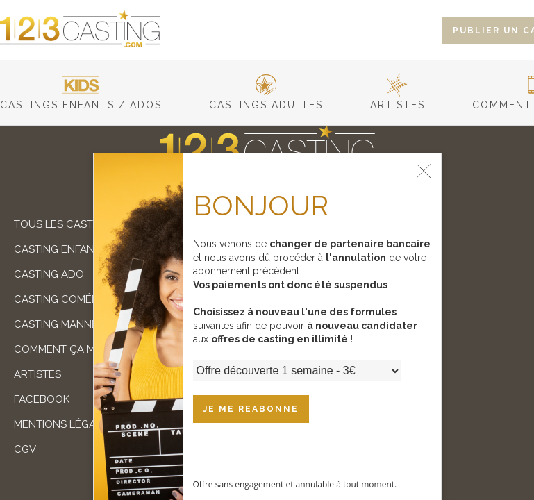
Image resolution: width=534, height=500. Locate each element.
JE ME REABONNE (251, 409)
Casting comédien (64, 299)
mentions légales (64, 424)
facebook (41, 399)
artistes (397, 99)
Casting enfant (57, 249)
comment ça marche (72, 349)
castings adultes (266, 99)
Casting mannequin (69, 324)
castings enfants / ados (81, 99)
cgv (25, 449)
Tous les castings (65, 224)
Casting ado (49, 274)
